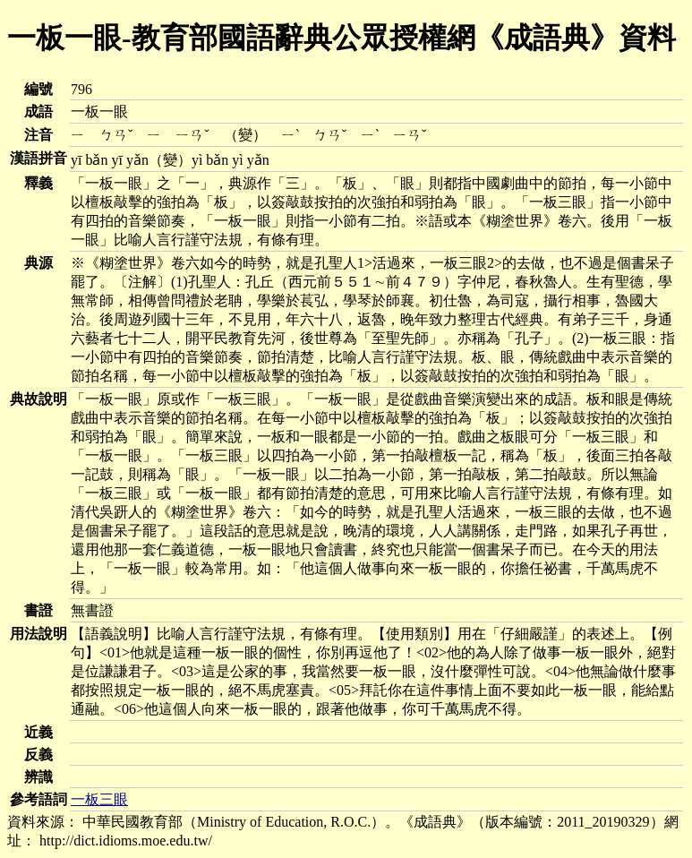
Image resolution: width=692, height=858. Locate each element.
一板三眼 (99, 799)
